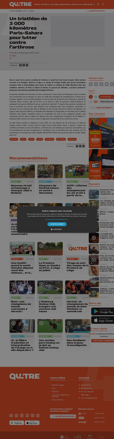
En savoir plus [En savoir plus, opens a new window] (82, 216)
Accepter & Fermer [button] (57, 224)
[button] (57, 220)
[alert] (57, 219)
